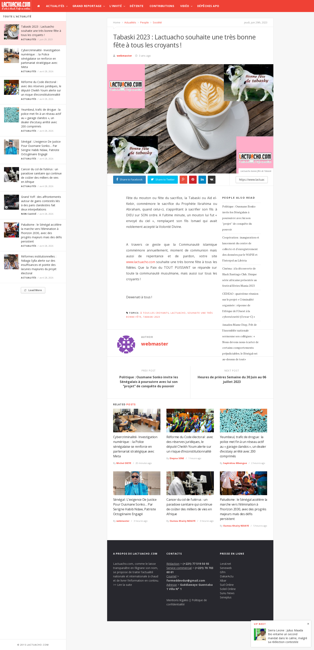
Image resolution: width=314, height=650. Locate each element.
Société (157, 22)
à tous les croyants (154, 312)
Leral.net (225, 564)
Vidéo (184, 6)
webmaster (124, 55)
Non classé (28, 213)
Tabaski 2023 (151, 316)
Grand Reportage (87, 6)
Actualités (55, 6)
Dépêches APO (208, 6)
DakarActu (226, 576)
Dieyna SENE (177, 458)
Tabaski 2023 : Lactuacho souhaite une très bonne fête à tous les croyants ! (41, 31)
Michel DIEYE (123, 463)
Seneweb (226, 568)
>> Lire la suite (122, 585)
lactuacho (178, 312)
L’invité (116, 6)
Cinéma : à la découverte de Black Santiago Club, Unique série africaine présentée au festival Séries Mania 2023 (239, 277)
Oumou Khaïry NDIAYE (182, 520)
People (144, 22)
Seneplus (225, 597)
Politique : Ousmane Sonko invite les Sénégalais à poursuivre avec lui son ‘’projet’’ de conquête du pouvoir (239, 218)
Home (116, 22)
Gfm (222, 572)
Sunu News (227, 593)
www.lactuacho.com (140, 262)
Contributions (162, 6)
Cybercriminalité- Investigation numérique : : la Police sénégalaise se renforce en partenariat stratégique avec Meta (40, 58)
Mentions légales (177, 600)
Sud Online (227, 585)
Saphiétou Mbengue (235, 463)
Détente (137, 6)
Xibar (223, 580)
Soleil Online (228, 589)
